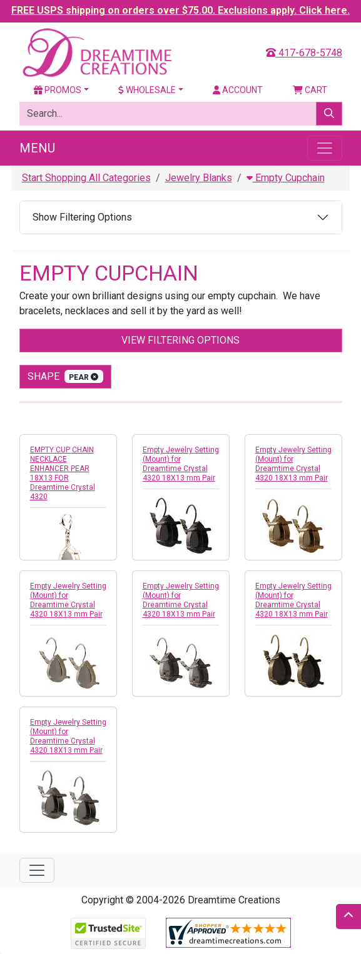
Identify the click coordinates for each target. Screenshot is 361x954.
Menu (37, 148)
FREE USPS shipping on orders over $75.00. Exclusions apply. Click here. (180, 10)
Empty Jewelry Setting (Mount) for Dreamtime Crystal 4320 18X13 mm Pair (181, 463)
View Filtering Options (180, 340)
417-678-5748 (304, 53)
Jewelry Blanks (198, 178)
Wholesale (147, 90)
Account (238, 90)
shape (66, 376)
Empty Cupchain (286, 178)
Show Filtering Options (82, 217)
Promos (57, 90)
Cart (310, 90)
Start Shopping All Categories (86, 178)
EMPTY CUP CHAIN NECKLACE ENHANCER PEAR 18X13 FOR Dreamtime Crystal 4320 (62, 473)
